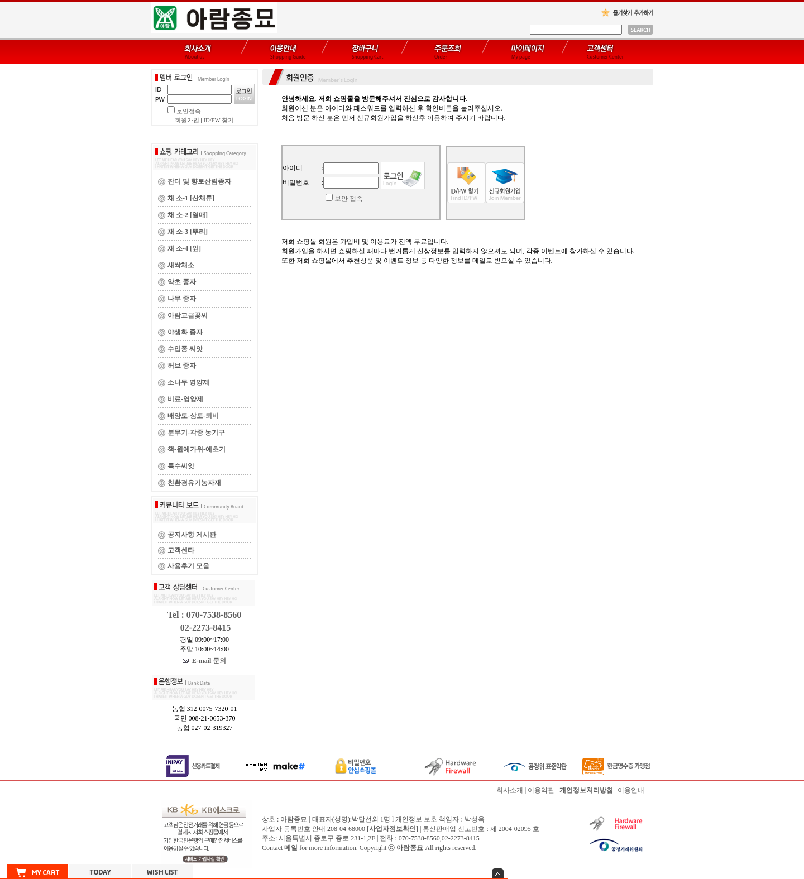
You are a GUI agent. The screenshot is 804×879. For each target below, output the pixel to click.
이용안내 (631, 790)
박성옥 (475, 819)
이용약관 (541, 790)
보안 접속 (348, 199)
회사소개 (509, 790)
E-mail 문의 (205, 661)
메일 (291, 848)
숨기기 (498, 873)
